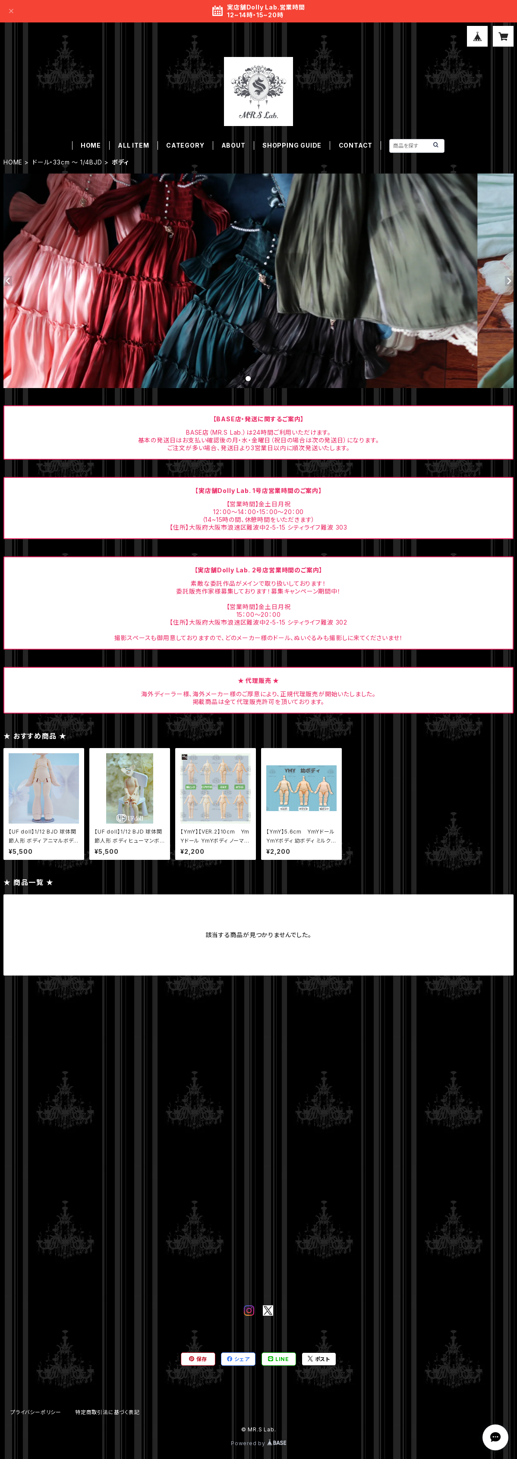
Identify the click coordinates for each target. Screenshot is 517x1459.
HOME (91, 145)
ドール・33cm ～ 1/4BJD (67, 162)
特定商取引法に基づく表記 (107, 1412)
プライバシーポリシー (35, 1412)
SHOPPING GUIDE (292, 145)
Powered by (258, 1443)
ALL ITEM (133, 145)
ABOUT (233, 145)
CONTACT (356, 145)
